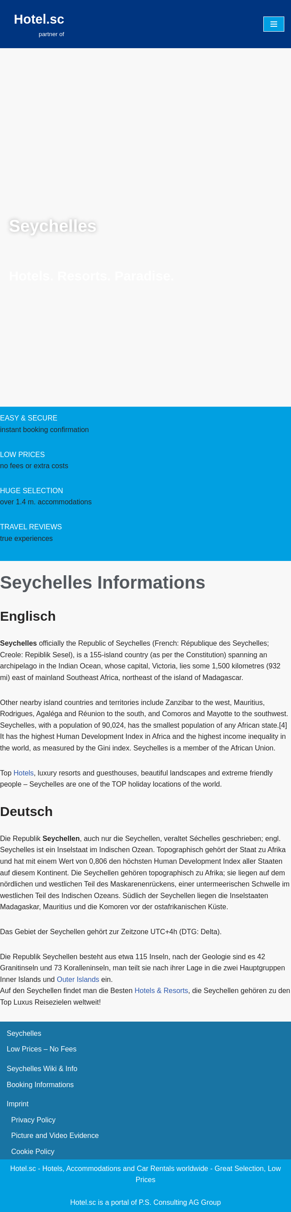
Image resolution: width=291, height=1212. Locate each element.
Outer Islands (78, 979)
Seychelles (24, 1033)
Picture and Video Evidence (55, 1135)
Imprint (18, 1104)
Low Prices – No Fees (42, 1049)
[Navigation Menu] (273, 24)
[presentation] (67, 170)
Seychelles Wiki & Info (42, 1068)
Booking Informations (40, 1084)
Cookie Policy (32, 1151)
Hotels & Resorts (161, 990)
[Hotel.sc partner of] (39, 24)
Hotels (23, 773)
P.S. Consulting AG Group (180, 1202)
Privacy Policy (33, 1120)
